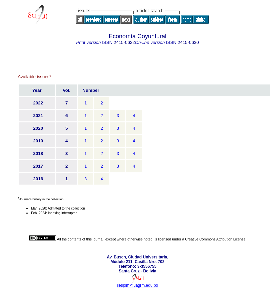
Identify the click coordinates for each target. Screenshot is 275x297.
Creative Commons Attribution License (215, 239)
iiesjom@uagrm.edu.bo (137, 285)
